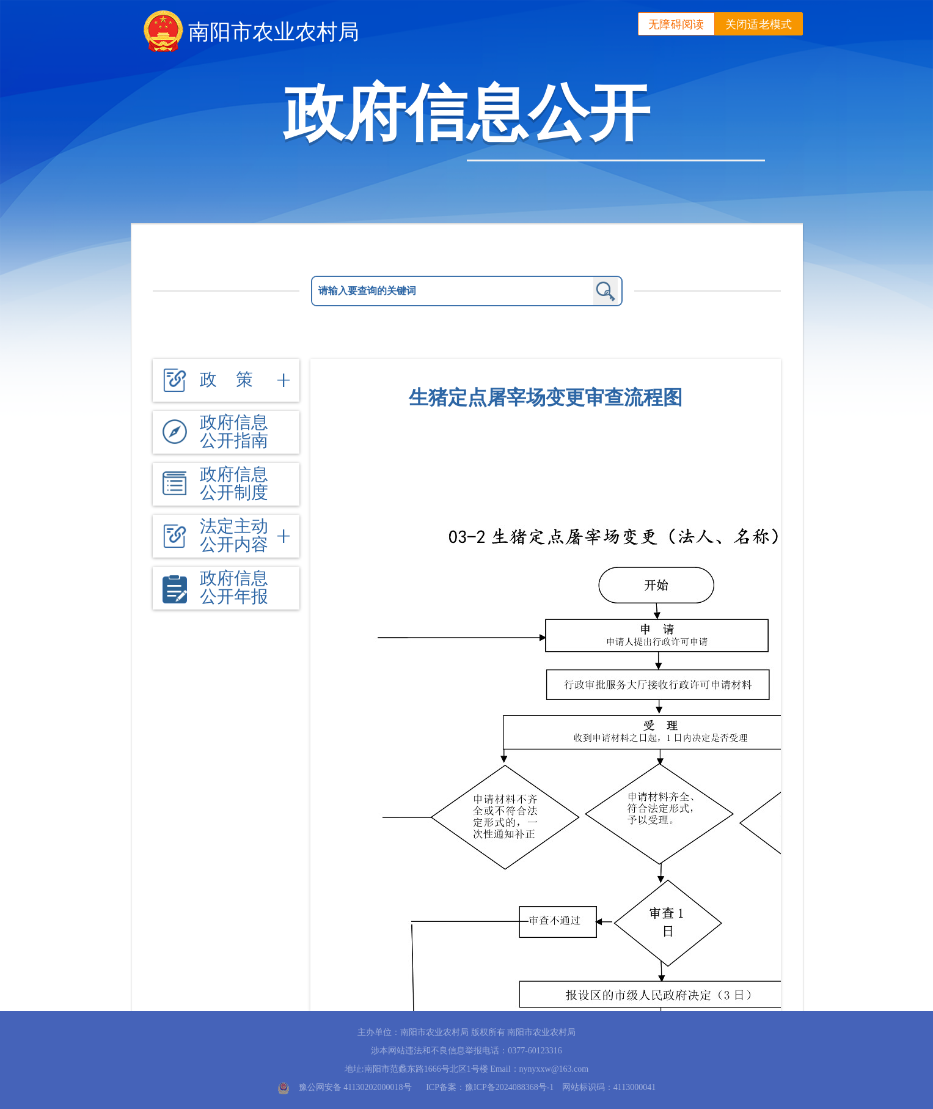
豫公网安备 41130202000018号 (355, 1087)
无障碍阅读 (676, 24)
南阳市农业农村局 (273, 31)
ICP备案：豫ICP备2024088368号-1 (490, 1087)
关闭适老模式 (758, 24)
